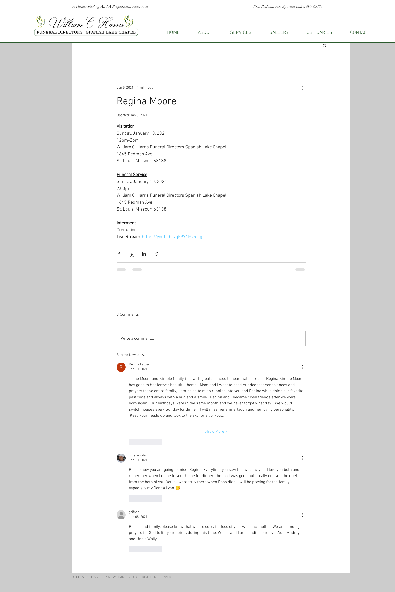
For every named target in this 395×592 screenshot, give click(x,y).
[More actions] (302, 88)
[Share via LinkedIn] (144, 254)
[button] (359, 33)
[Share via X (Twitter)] (131, 254)
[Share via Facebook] (119, 254)
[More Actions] (302, 367)
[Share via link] (156, 254)
